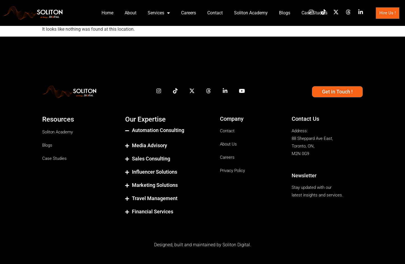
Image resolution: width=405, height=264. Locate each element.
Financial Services (152, 211)
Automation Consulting (158, 130)
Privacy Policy (232, 170)
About (130, 12)
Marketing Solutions (155, 185)
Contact (215, 12)
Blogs (284, 12)
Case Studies (314, 12)
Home (107, 12)
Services (159, 13)
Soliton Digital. (236, 244)
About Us (228, 144)
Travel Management (154, 198)
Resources (58, 119)
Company (232, 118)
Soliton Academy (251, 12)
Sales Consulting (151, 159)
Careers (188, 12)
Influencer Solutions (154, 172)
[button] (167, 135)
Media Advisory (149, 145)
